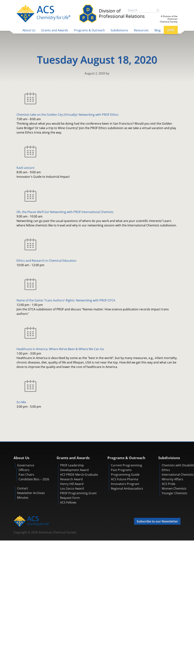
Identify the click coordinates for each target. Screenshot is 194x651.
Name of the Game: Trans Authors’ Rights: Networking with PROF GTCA (66, 300)
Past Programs (121, 470)
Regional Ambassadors (127, 488)
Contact (22, 488)
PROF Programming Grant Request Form (78, 495)
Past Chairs (26, 475)
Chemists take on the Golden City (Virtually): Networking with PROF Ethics (68, 115)
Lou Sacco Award (72, 488)
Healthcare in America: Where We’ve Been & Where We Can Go (60, 349)
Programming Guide (125, 475)
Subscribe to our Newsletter (157, 521)
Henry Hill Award (71, 484)
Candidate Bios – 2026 (34, 479)
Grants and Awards (54, 30)
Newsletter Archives (31, 493)
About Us (28, 30)
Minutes (22, 498)
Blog (157, 30)
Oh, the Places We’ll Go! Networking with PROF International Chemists (65, 212)
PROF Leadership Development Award (74, 467)
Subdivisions (119, 30)
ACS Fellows (68, 502)
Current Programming (126, 465)
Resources (141, 30)
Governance (25, 465)
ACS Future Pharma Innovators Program (125, 481)
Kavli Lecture (25, 168)
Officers (24, 470)
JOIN (170, 30)
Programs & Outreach (89, 30)
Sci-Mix (21, 402)
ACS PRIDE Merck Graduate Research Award (79, 477)
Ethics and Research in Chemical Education (46, 261)
